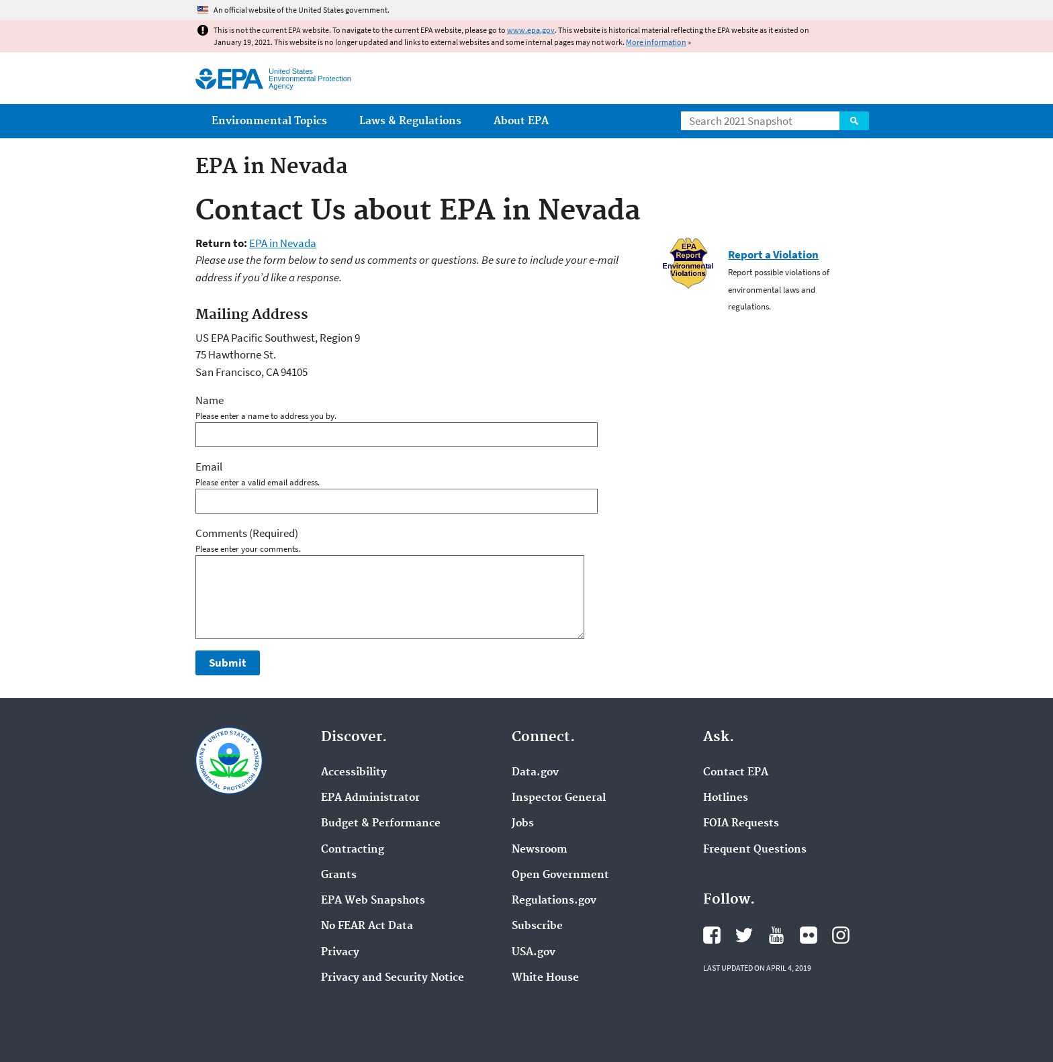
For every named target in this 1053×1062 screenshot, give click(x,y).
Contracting (352, 850)
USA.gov (533, 953)
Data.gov (535, 773)
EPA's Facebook (712, 935)
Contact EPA (735, 773)
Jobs (523, 824)
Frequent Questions (755, 850)
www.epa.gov (531, 30)
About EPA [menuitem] (521, 121)
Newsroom (539, 850)
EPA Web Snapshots (373, 901)
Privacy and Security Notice (392, 978)
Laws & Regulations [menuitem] (410, 121)
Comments (246, 533)
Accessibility (354, 773)
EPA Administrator (370, 798)
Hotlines (725, 798)
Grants (339, 875)
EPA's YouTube (776, 935)
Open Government (560, 875)
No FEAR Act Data (367, 926)
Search (854, 120)
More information (656, 42)
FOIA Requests (741, 824)
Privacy (340, 953)
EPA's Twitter (744, 935)
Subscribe (537, 926)
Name (209, 400)
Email (208, 466)
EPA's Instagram (841, 935)
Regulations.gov (554, 901)
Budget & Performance (381, 824)
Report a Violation (773, 254)
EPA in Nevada (282, 243)
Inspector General (559, 798)
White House (545, 978)
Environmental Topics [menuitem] (269, 121)
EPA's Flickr (808, 935)
